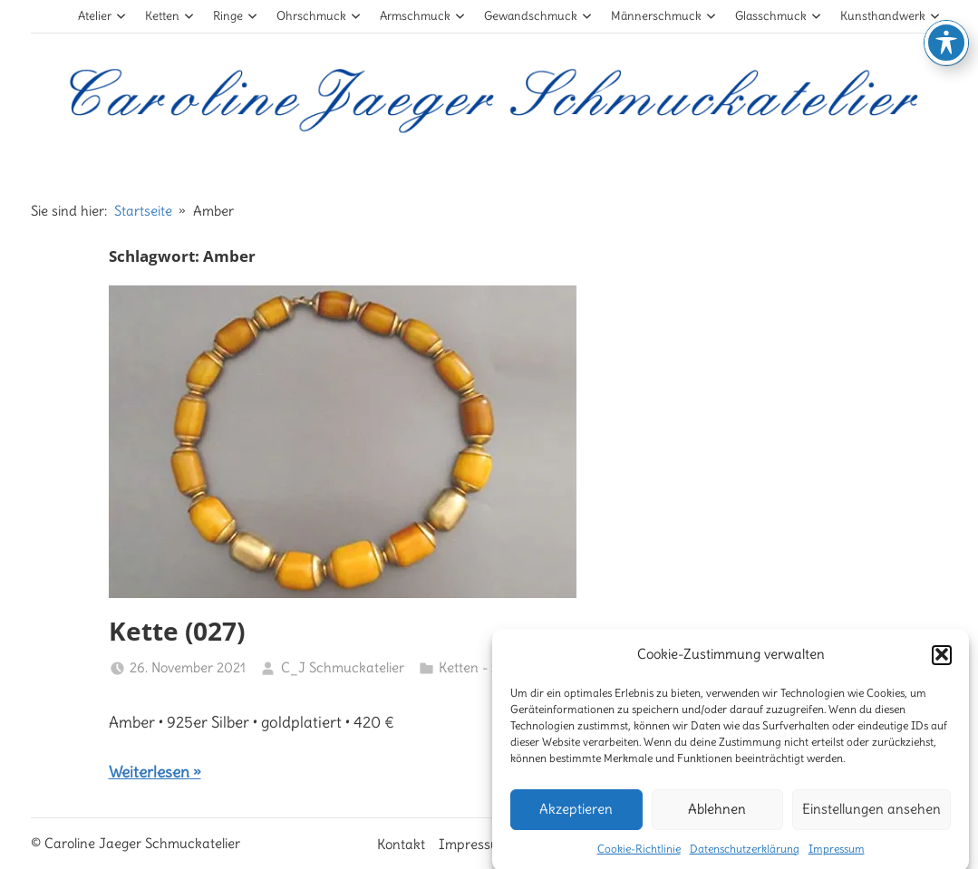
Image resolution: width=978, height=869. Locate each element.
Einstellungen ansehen (871, 817)
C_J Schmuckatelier (342, 667)
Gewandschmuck (538, 16)
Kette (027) (177, 630)
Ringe (235, 16)
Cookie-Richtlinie (639, 857)
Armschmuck (422, 16)
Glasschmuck (778, 16)
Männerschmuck (663, 16)
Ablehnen (717, 817)
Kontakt (401, 844)
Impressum (837, 857)
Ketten (169, 16)
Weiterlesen (149, 772)
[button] (942, 663)
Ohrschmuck (318, 16)
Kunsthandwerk (890, 16)
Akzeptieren (576, 817)
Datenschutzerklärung (744, 857)
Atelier (102, 16)
